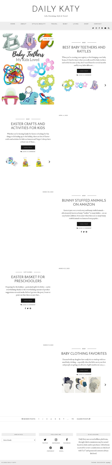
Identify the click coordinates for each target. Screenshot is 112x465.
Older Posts (83, 419)
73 (73, 419)
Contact (98, 24)
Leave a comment (84, 75)
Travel (54, 24)
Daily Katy (56, 10)
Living (76, 24)
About (23, 24)
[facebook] (99, 28)
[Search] (109, 28)
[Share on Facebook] (81, 232)
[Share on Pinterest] (86, 232)
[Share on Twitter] (83, 232)
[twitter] (93, 28)
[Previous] (63, 85)
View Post (84, 71)
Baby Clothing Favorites (84, 354)
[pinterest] (102, 28)
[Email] (105, 28)
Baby (65, 24)
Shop (86, 24)
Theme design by (100, 462)
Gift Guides (28, 272)
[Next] (105, 85)
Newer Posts (28, 419)
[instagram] (96, 28)
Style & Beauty (39, 24)
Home (12, 24)
